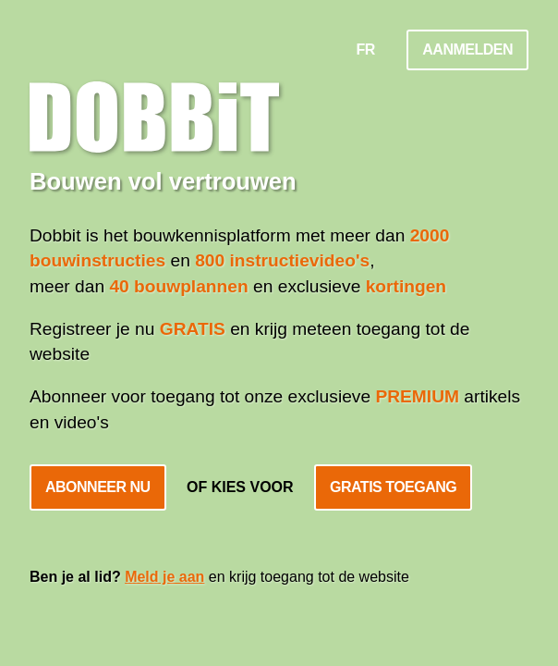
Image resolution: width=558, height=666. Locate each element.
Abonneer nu (98, 487)
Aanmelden (467, 49)
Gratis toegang (393, 487)
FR (366, 49)
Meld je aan (164, 577)
